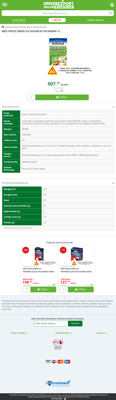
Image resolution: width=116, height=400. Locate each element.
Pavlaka (26, 27)
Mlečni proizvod (14, 27)
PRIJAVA (75, 323)
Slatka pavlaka (40, 27)
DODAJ (63, 97)
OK (65, 399)
